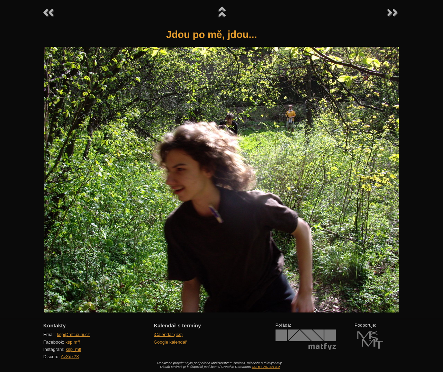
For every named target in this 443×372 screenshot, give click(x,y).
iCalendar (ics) (168, 334)
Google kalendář (170, 342)
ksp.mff (72, 342)
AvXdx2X (70, 356)
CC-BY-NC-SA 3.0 (266, 367)
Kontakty (54, 325)
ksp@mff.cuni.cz (73, 334)
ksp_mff (73, 349)
